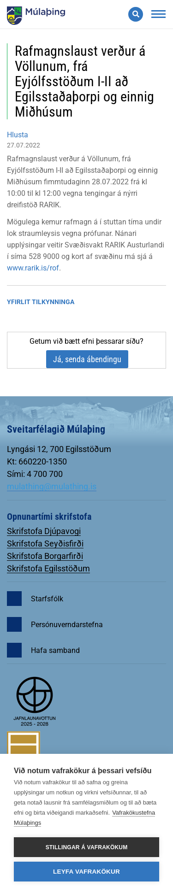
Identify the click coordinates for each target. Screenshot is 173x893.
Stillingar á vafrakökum (87, 847)
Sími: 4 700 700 (35, 474)
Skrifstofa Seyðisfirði (45, 543)
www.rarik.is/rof (33, 268)
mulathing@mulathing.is (51, 486)
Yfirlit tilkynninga (40, 302)
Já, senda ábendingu (87, 359)
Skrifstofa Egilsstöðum (48, 568)
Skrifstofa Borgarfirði (45, 556)
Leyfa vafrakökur (86, 871)
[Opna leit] (135, 14)
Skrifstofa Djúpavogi (44, 531)
